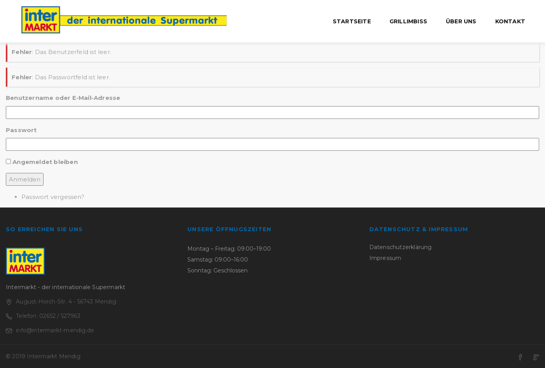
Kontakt (510, 21)
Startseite (352, 21)
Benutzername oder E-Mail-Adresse (63, 97)
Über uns (461, 21)
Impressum (385, 258)
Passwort (21, 130)
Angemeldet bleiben (45, 162)
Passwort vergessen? (52, 197)
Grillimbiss (408, 21)
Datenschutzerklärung (400, 247)
